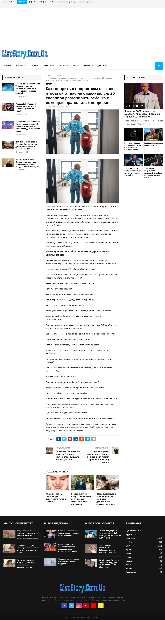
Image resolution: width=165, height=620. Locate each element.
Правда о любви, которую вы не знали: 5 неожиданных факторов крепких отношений (82, 499)
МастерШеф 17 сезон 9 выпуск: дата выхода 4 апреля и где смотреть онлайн (65, 2)
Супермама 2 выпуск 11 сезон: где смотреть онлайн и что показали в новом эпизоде (28, 549)
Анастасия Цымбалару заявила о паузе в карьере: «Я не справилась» (69, 533)
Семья (74, 66)
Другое (100, 66)
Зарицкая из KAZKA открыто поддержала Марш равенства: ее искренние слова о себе (67, 548)
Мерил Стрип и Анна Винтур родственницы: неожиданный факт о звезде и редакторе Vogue (27, 163)
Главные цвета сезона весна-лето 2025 (153, 144)
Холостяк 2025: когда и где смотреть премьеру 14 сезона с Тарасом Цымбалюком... (142, 114)
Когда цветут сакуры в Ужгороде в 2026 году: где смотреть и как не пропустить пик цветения (27, 534)
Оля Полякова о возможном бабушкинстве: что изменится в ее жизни (108, 549)
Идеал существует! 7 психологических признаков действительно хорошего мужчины (106, 499)
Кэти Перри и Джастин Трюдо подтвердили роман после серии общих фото (109, 563)
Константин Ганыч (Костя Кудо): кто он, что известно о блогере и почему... (132, 146)
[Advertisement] (82, 27)
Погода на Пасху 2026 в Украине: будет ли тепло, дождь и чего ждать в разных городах (26, 145)
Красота (34, 66)
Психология (131, 572)
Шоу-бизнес (131, 546)
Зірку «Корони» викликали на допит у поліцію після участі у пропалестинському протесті (98, 457)
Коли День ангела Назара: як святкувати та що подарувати (68, 561)
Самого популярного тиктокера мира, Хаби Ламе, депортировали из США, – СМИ (110, 534)
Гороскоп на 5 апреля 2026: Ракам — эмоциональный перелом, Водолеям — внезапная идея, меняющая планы (27, 126)
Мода (62, 66)
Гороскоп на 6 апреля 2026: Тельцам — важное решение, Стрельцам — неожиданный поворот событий (27, 88)
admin (50, 107)
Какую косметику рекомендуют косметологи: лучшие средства (56, 498)
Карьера (129, 561)
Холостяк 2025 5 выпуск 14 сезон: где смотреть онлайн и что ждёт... (132, 172)
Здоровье (49, 66)
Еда (130, 542)
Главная (6, 66)
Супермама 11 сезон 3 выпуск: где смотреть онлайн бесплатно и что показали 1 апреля (26, 563)
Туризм (87, 66)
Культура (19, 66)
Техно (128, 565)
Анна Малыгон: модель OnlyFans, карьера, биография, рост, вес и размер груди (153, 173)
